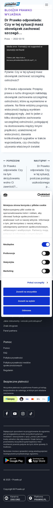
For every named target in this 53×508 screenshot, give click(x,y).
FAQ (5, 353)
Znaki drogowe (10, 326)
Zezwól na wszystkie (26, 291)
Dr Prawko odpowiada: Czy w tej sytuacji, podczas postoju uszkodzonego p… (39, 173)
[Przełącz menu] (47, 5)
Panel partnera (10, 330)
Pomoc (6, 348)
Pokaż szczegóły (35, 282)
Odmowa (26, 310)
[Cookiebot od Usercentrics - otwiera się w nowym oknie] (38, 195)
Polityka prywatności (13, 357)
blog (9, 10)
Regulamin (8, 370)
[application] (26, 57)
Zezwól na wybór (26, 301)
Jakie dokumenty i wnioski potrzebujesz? (22, 321)
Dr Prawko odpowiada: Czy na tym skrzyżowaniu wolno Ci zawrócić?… (13, 173)
